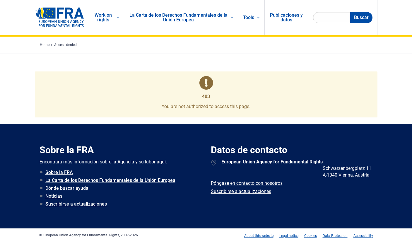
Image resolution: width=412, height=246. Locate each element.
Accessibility (363, 236)
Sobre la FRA (59, 172)
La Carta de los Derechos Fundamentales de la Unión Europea (110, 180)
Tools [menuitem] (248, 17)
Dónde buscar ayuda (66, 188)
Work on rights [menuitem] (103, 17)
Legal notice (288, 236)
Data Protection (335, 236)
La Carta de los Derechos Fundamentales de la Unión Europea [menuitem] (178, 17)
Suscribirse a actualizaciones (76, 204)
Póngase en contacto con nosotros (247, 183)
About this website (258, 236)
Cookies (310, 236)
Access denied (65, 45)
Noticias (53, 196)
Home (44, 45)
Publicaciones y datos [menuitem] (286, 17)
